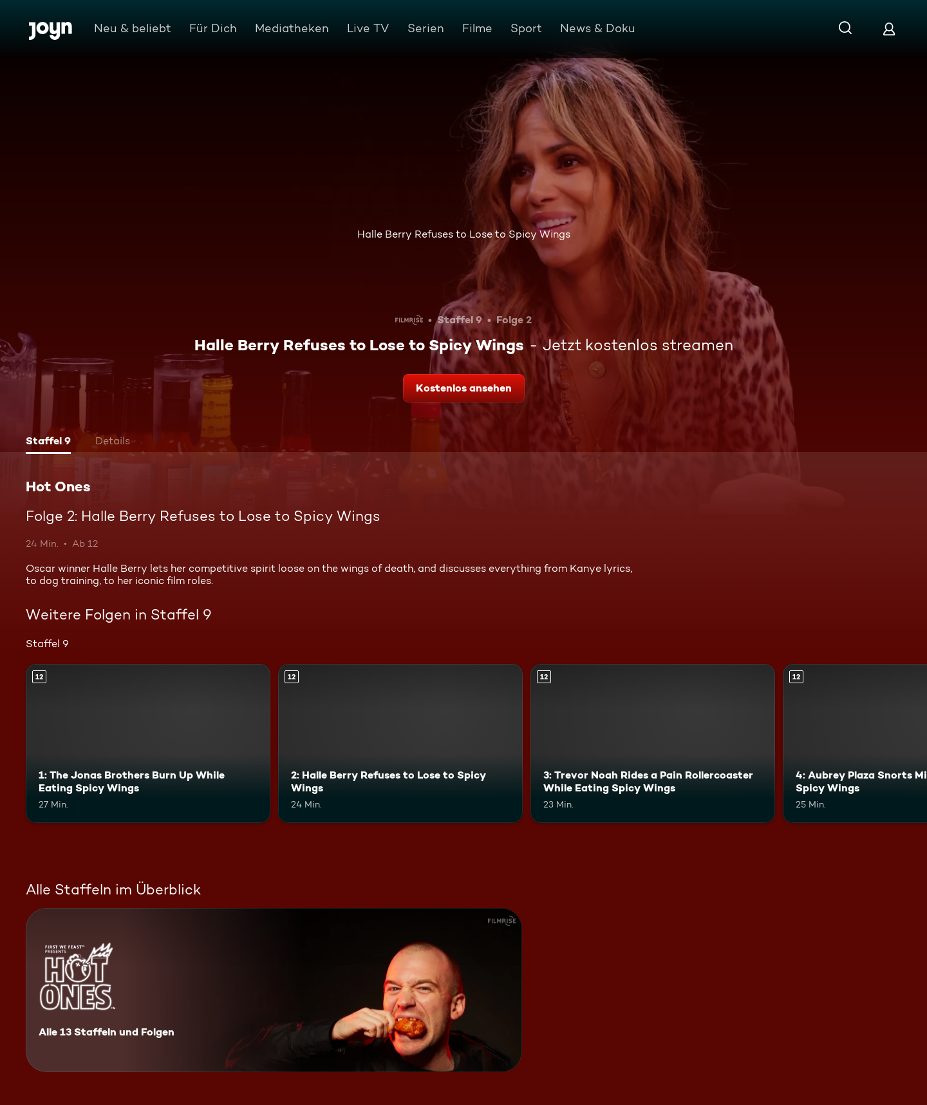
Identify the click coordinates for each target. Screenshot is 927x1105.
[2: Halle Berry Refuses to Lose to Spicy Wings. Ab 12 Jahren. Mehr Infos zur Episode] (400, 743)
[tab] (48, 442)
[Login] (889, 28)
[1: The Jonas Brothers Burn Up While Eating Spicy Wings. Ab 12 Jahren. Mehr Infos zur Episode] (148, 743)
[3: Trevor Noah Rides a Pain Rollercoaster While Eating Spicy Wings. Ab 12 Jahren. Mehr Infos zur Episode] (652, 743)
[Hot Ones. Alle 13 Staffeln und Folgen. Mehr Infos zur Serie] (274, 990)
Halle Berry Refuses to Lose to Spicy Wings (463, 234)
